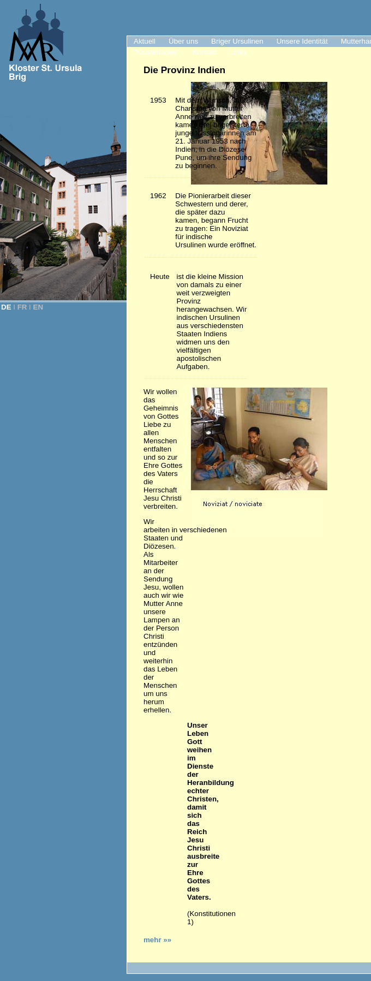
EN (38, 307)
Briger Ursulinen (237, 41)
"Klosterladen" (156, 52)
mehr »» (157, 940)
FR (22, 307)
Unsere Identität (302, 41)
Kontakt (205, 52)
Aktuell (144, 41)
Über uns (183, 41)
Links (238, 52)
